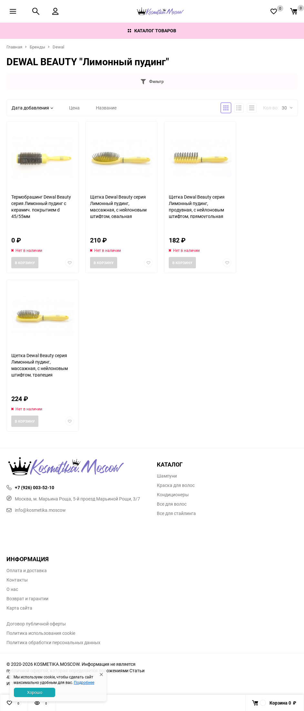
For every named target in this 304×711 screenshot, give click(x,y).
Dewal (58, 47)
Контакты (17, 580)
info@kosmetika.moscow (36, 510)
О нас (12, 589)
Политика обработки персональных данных (53, 642)
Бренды (37, 47)
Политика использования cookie (40, 633)
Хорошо (34, 692)
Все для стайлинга (176, 513)
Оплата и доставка (26, 570)
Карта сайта (19, 608)
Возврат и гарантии (27, 598)
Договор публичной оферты (36, 624)
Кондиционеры (173, 494)
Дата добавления (32, 108)
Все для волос (172, 504)
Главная (14, 47)
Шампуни (167, 476)
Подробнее (84, 682)
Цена (74, 108)
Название (106, 108)
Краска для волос (176, 485)
